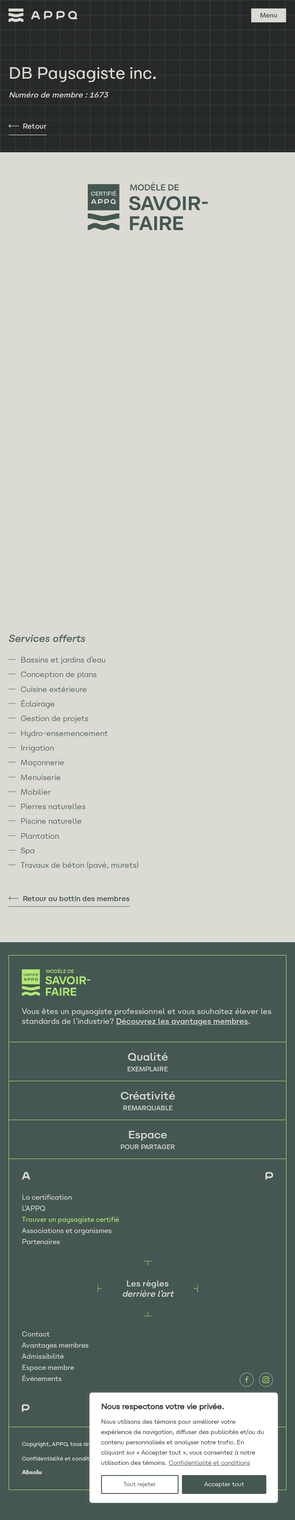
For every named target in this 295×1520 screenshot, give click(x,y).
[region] (183, 1448)
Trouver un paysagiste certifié (70, 1219)
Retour (35, 126)
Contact (36, 1334)
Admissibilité (43, 1356)
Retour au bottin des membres (76, 898)
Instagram (266, 1379)
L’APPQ (33, 1208)
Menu (268, 15)
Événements (42, 1379)
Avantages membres (55, 1345)
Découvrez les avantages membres (182, 1021)
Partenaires (41, 1242)
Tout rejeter (139, 1484)
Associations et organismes (67, 1231)
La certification (47, 1197)
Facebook (246, 1379)
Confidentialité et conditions (209, 1463)
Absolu (32, 1472)
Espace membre (48, 1367)
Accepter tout (224, 1484)
